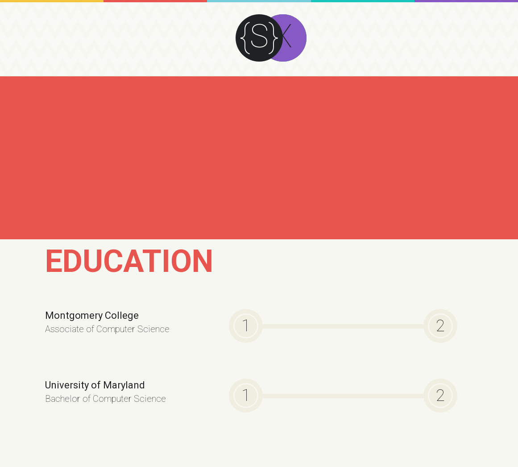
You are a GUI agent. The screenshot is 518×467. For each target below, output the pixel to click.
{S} (259, 36)
